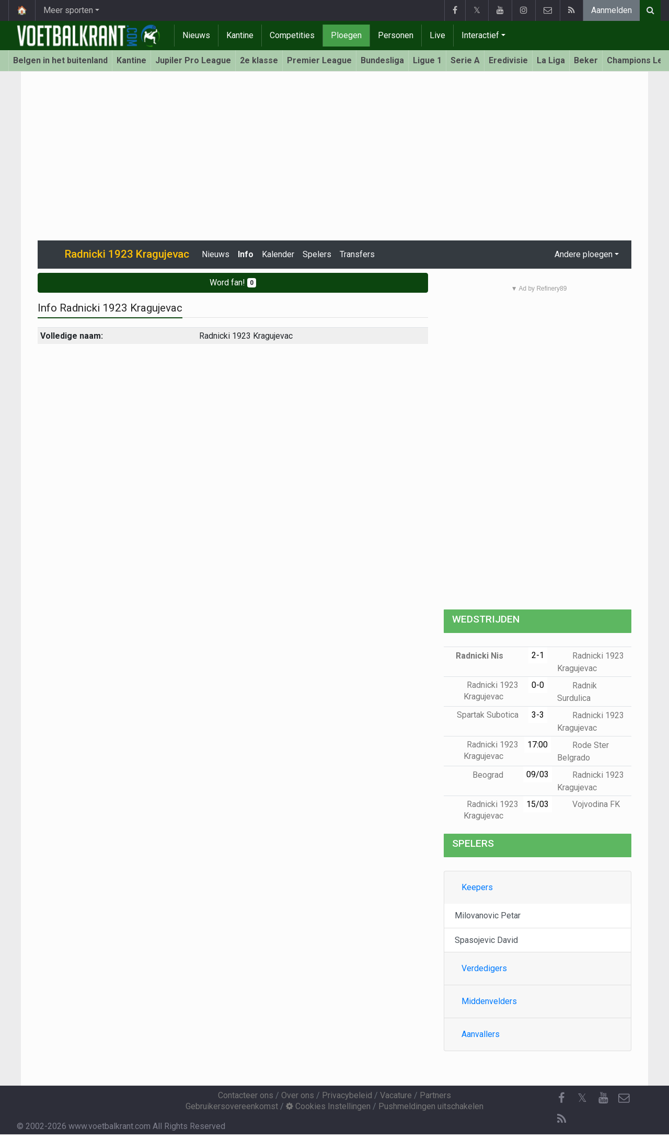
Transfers (357, 254)
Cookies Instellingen (328, 1106)
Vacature (396, 1095)
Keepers (477, 887)
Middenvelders (489, 1001)
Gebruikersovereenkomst (232, 1106)
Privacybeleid (347, 1095)
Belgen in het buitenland (60, 60)
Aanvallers (481, 1034)
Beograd (495, 775)
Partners (435, 1095)
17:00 (537, 745)
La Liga (551, 60)
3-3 (538, 715)
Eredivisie (508, 60)
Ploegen (346, 35)
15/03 (537, 804)
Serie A (465, 60)
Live (437, 35)
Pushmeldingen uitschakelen (430, 1106)
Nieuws (196, 35)
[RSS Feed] (561, 1119)
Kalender (278, 254)
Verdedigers (484, 968)
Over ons (297, 1095)
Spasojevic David (486, 940)
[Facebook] (561, 1098)
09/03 (537, 774)
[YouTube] (603, 1098)
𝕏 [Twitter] (582, 1097)
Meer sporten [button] (68, 10)
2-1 (538, 655)
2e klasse (259, 60)
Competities (292, 35)
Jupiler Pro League (193, 60)
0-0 (538, 685)
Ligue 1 (427, 60)
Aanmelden (611, 10)
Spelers (317, 254)
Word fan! (233, 282)
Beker (586, 60)
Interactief (480, 35)
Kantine (239, 35)
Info (245, 254)
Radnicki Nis (487, 656)
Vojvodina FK (588, 804)
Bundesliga (382, 60)
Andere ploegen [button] (584, 254)
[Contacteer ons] (624, 1098)
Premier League (319, 60)
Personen (395, 35)
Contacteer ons (245, 1095)
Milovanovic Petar (488, 915)
